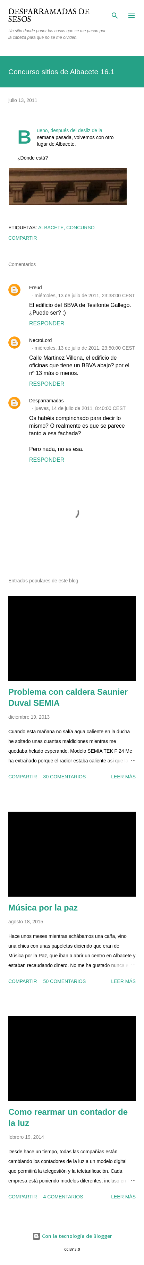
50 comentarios (64, 981)
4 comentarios (63, 1196)
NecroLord (40, 340)
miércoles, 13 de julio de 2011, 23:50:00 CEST (85, 348)
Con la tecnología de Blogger (72, 1236)
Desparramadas (46, 400)
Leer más (123, 776)
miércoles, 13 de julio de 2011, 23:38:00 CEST (85, 295)
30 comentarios (64, 776)
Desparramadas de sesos (49, 16)
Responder (46, 323)
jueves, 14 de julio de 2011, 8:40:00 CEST (80, 408)
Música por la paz (43, 907)
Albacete (50, 227)
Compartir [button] (22, 238)
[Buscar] (115, 12)
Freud (35, 287)
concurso (80, 227)
